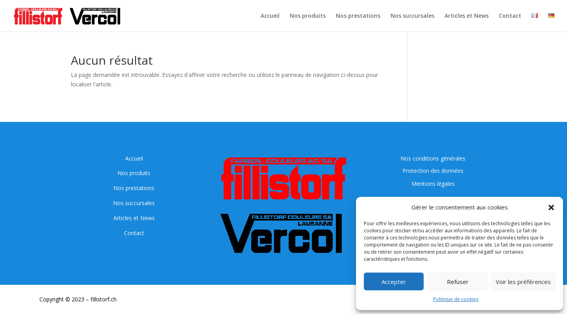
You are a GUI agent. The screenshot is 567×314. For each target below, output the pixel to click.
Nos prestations (358, 16)
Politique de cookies (455, 299)
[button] (551, 207)
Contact (510, 16)
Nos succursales (412, 16)
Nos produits (308, 16)
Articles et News (467, 16)
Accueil (270, 16)
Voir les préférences (523, 282)
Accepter (394, 282)
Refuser (458, 282)
